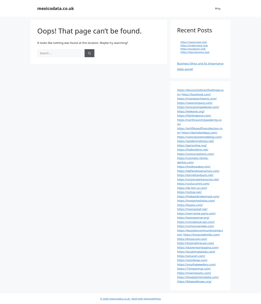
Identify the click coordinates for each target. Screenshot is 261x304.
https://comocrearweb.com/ (195, 226)
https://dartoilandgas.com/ (199, 132)
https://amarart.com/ (191, 256)
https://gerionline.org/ (192, 145)
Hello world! (185, 69)
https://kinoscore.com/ (192, 239)
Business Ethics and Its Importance (200, 63)
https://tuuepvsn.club (193, 48)
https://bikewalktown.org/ (194, 281)
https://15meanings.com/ (194, 268)
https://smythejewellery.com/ (196, 264)
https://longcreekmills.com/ (201, 234)
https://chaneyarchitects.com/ (197, 98)
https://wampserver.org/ (193, 217)
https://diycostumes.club (194, 52)
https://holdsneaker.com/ (193, 166)
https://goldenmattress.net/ (195, 141)
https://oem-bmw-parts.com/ (196, 213)
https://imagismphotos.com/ (196, 200)
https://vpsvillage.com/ (192, 260)
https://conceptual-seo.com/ (196, 222)
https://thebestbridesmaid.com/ (198, 196)
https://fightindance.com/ (194, 115)
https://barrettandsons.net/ (195, 175)
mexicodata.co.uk (55, 8)
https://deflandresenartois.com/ (198, 171)
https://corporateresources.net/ (198, 179)
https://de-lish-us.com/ (192, 188)
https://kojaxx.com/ (190, 205)
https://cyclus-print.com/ (193, 183)
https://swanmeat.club (193, 42)
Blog (217, 8)
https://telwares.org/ (190, 111)
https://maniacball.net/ (192, 209)
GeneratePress (152, 298)
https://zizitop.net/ (189, 192)
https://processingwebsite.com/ (198, 107)
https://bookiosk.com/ (196, 94)
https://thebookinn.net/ (192, 149)
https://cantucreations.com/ (195, 154)
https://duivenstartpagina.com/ (198, 247)
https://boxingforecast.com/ (195, 243)
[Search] (89, 53)
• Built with (122, 298)
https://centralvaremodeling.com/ (199, 137)
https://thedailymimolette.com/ (198, 277)
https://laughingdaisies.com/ (196, 251)
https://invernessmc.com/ (194, 273)
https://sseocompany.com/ (195, 103)
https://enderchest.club (194, 45)
